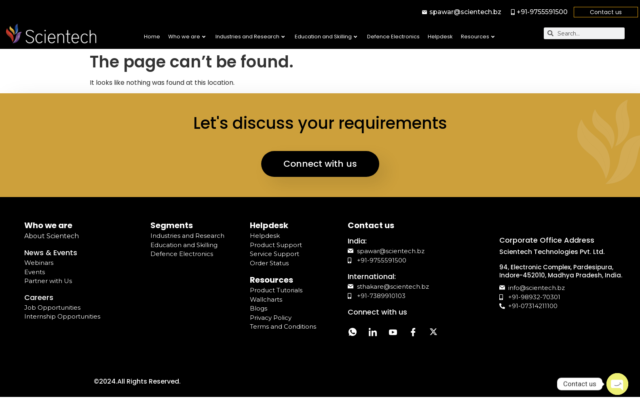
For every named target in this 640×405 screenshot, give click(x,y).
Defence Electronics (393, 36)
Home (152, 36)
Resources (477, 36)
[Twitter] (433, 333)
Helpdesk (440, 36)
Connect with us (320, 163)
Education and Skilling (326, 36)
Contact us (606, 12)
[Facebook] (413, 333)
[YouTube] (393, 333)
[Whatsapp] (352, 333)
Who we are (186, 36)
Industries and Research (250, 36)
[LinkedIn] (372, 333)
